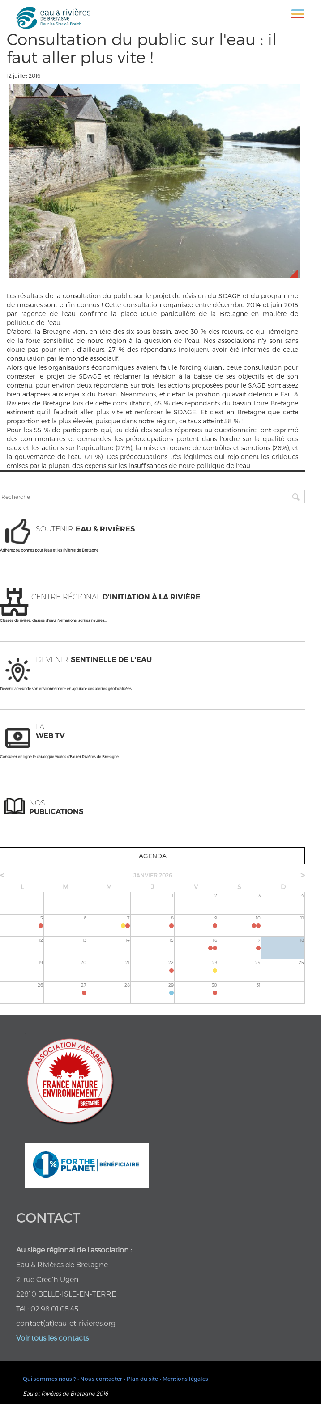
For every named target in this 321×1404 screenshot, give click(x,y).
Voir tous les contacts (52, 1337)
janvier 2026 (152, 875)
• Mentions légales (184, 1378)
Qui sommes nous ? (49, 1378)
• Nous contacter (99, 1378)
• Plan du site (141, 1378)
